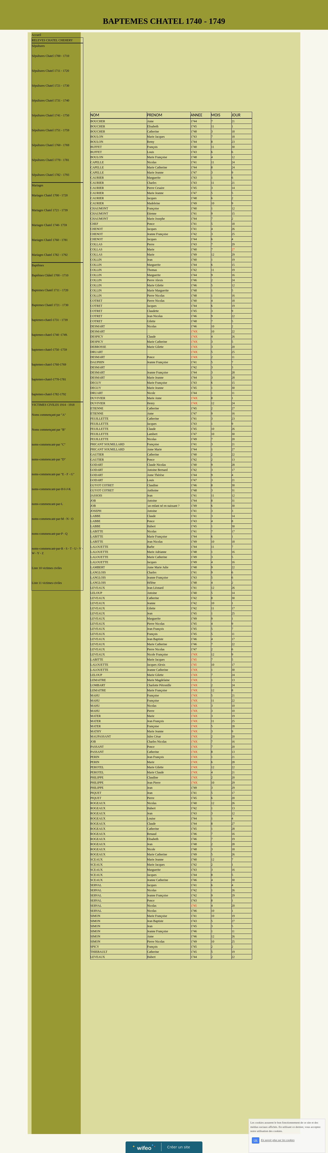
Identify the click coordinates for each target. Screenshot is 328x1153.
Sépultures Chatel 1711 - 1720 (50, 71)
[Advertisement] (56, 696)
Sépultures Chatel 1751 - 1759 (50, 130)
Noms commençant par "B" (49, 429)
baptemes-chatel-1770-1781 (49, 379)
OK (256, 1140)
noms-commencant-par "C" (48, 444)
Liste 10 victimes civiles (47, 568)
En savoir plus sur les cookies (277, 1140)
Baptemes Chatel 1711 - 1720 (50, 290)
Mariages (37, 185)
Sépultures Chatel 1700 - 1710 (50, 56)
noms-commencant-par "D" (49, 459)
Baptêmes (38, 265)
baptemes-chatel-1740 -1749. (50, 335)
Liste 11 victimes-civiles (47, 583)
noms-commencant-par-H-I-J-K (51, 489)
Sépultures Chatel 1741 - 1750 (50, 115)
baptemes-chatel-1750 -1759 (49, 349)
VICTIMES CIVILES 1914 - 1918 (53, 405)
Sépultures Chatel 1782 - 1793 (50, 175)
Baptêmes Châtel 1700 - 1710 (50, 275)
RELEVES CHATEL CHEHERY (52, 40)
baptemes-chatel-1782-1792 (49, 394)
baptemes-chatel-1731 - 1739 (50, 320)
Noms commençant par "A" (49, 415)
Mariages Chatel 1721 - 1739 (50, 210)
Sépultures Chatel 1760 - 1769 (50, 145)
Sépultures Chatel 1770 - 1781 (50, 160)
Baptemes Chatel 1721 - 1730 (50, 305)
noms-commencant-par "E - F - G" (53, 474)
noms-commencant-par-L (47, 504)
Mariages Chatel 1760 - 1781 (50, 240)
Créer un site (178, 1146)
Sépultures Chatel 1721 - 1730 (50, 85)
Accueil (36, 35)
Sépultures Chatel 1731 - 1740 (50, 100)
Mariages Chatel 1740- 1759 (49, 225)
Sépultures (38, 46)
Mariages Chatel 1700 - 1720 (50, 195)
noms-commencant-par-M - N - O (52, 519)
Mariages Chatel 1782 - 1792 (50, 255)
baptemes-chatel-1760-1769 (49, 364)
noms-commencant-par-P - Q (49, 533)
